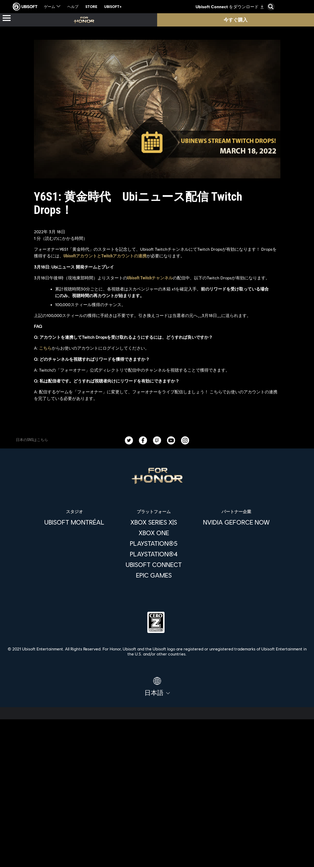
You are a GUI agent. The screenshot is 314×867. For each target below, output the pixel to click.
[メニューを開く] (7, 18)
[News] (157, 790)
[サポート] (157, 802)
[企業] (157, 778)
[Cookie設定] (157, 857)
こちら (45, 348)
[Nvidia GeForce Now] (236, 522)
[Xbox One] (154, 532)
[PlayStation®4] (154, 554)
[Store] (157, 753)
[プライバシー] (157, 831)
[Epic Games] (154, 575)
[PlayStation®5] (154, 543)
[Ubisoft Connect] (157, 766)
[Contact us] (157, 822)
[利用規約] (157, 840)
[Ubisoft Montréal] (74, 522)
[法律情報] (157, 849)
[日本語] (157, 687)
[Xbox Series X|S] (154, 522)
